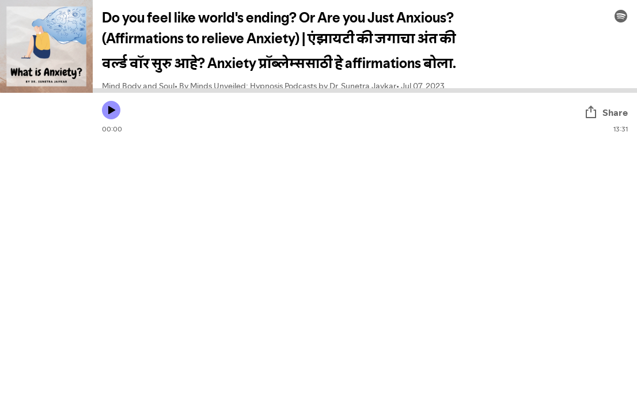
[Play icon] (111, 110)
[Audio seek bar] (365, 90)
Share (606, 112)
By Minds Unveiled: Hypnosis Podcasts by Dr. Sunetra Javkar (287, 86)
